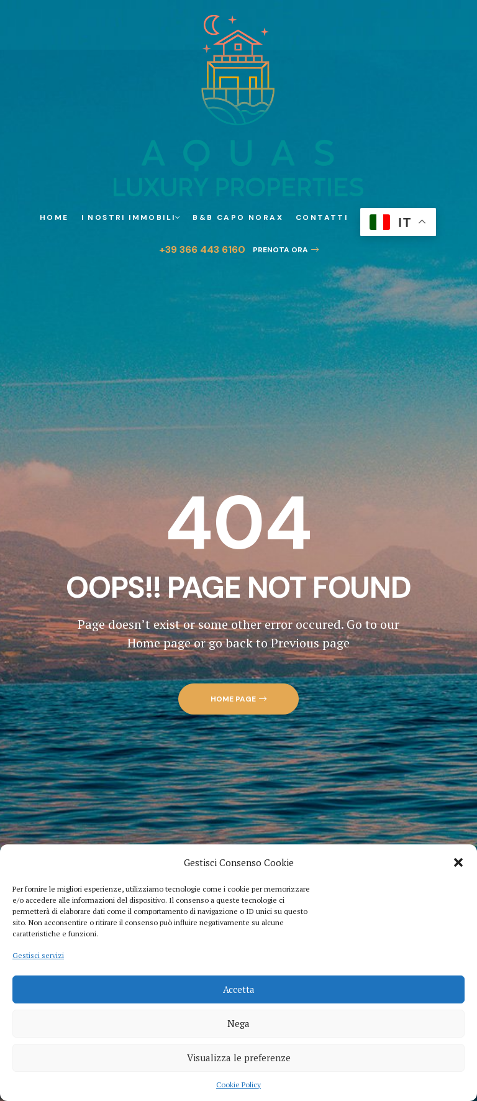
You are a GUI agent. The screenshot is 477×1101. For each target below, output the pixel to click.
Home (54, 217)
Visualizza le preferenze (239, 1057)
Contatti (322, 217)
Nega (238, 1023)
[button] (458, 862)
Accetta (239, 989)
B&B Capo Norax (238, 217)
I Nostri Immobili (131, 217)
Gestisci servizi (38, 955)
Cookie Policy (238, 1084)
